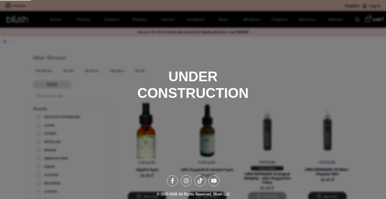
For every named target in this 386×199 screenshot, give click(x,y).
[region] (193, 99)
